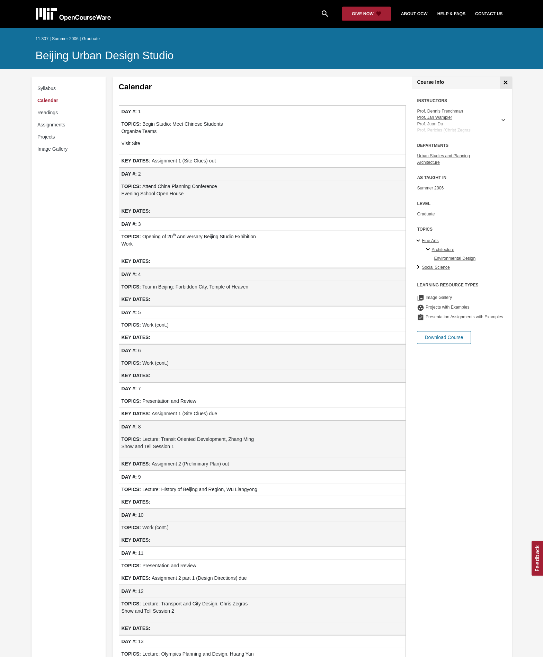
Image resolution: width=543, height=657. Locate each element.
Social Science (435, 267)
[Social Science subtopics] (419, 267)
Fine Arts (430, 240)
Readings (47, 112)
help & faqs (451, 13)
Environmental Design (454, 258)
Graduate (426, 214)
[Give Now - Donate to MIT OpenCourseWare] (366, 14)
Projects (46, 137)
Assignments (51, 124)
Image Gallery (52, 149)
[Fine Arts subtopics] (419, 241)
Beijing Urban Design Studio (105, 55)
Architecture (428, 162)
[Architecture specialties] (429, 249)
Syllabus (46, 88)
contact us (488, 13)
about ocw (414, 13)
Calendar (47, 100)
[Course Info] (506, 83)
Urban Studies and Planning (443, 155)
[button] (444, 337)
